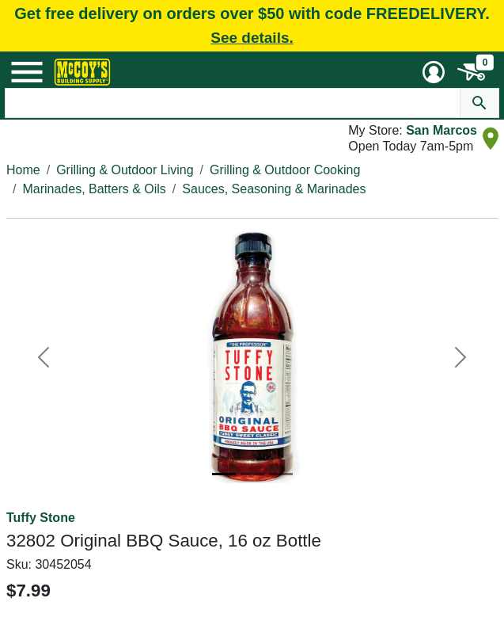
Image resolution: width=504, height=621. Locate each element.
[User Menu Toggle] (434, 72)
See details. (252, 37)
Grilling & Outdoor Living (124, 170)
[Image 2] (252, 474)
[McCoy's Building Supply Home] (82, 72)
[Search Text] (232, 103)
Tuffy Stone (40, 517)
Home (23, 170)
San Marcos (441, 130)
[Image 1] (224, 474)
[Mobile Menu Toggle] (26, 72)
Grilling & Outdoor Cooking (285, 170)
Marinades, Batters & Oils (93, 189)
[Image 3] (281, 474)
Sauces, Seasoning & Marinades (274, 189)
